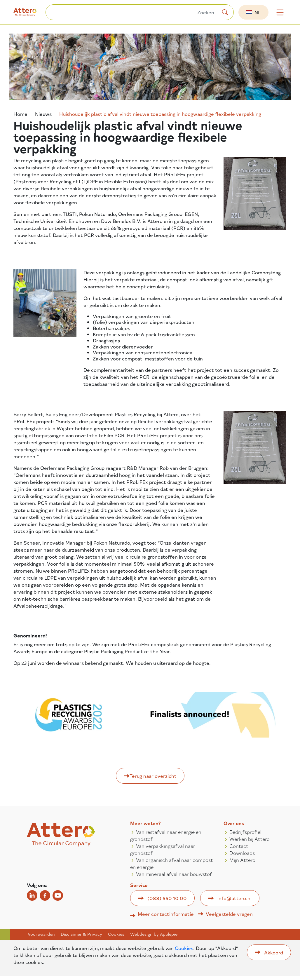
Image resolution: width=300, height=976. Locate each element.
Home (20, 114)
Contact (238, 846)
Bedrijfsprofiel (245, 832)
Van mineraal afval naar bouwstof (174, 874)
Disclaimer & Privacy (81, 934)
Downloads (242, 853)
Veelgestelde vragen (229, 914)
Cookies (116, 934)
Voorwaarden (41, 934)
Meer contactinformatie (166, 914)
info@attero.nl (234, 898)
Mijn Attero (242, 860)
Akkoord (273, 952)
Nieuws (43, 114)
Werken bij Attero (249, 839)
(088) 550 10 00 (167, 898)
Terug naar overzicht (153, 776)
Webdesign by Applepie (153, 934)
